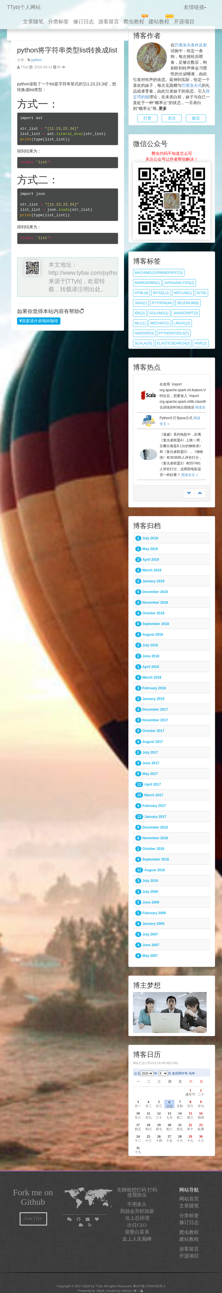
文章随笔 (33, 22)
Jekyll (100, 1290)
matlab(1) (183, 293)
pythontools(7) (174, 333)
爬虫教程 (133, 22)
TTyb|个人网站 (24, 7)
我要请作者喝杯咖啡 (38, 321)
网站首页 (189, 1199)
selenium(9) (188, 303)
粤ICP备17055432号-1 (149, 1286)
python (36, 60)
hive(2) (201, 343)
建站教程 (159, 22)
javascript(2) (185, 313)
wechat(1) (159, 323)
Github (126, 1290)
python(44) (162, 303)
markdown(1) (147, 283)
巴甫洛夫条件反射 (191, 45)
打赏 (147, 118)
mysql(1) (161, 293)
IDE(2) (140, 313)
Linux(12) (182, 323)
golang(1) (159, 313)
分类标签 (58, 22)
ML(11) (140, 323)
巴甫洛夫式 (192, 85)
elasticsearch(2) (173, 343)
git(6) (202, 293)
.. (162, 108)
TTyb (99, 1286)
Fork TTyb (33, 1219)
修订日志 (83, 22)
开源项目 (184, 22)
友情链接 (195, 7)
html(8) (141, 293)
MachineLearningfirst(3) (159, 273)
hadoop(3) (144, 333)
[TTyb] (74, 281)
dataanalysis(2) (179, 283)
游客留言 (108, 22)
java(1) (141, 303)
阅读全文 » (203, 407)
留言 (196, 118)
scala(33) (143, 343)
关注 (172, 118)
